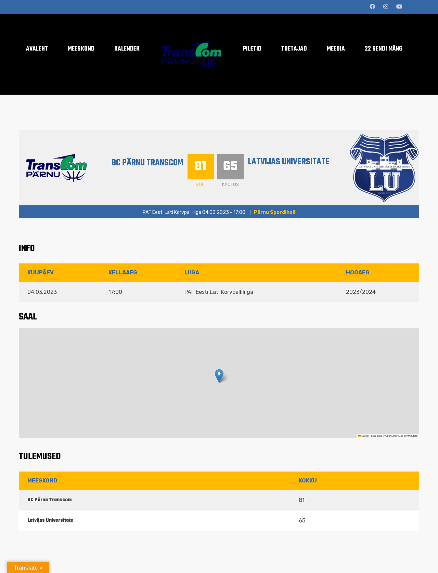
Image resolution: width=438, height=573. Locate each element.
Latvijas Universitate (289, 162)
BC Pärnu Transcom (147, 163)
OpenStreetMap (394, 435)
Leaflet (363, 435)
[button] (219, 376)
